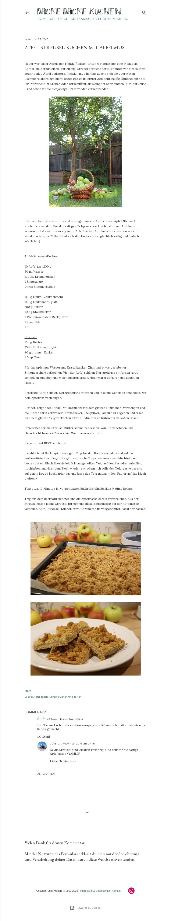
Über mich (59, 19)
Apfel (36, 696)
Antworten (46, 773)
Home (42, 19)
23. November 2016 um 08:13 (65, 719)
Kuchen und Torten (70, 696)
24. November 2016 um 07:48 (76, 743)
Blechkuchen (49, 696)
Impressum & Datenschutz (95, 890)
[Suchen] (144, 12)
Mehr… (123, 19)
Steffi (41, 719)
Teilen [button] (28, 690)
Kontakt (116, 890)
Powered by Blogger (85, 907)
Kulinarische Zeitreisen (93, 19)
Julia (53, 743)
